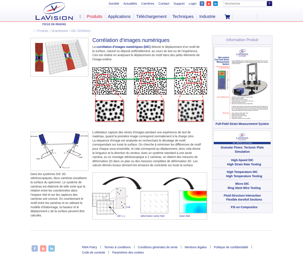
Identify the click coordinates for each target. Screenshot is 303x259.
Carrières (147, 3)
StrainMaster (59, 30)
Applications (119, 16)
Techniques (183, 16)
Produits (42, 30)
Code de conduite (93, 252)
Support (179, 3)
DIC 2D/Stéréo (79, 30)
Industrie (207, 16)
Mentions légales (196, 247)
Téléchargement (151, 16)
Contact (163, 3)
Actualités (130, 3)
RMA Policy (89, 247)
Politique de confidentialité (231, 247)
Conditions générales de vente (158, 247)
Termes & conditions (117, 247)
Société (114, 3)
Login (193, 3)
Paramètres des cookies (128, 252)
